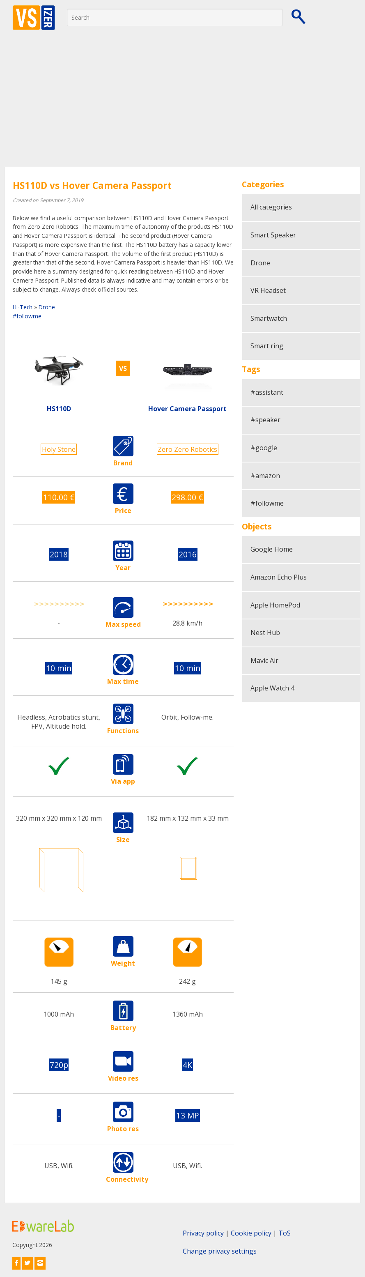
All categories (271, 207)
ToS (284, 1233)
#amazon (265, 475)
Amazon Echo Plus (278, 577)
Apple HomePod (275, 605)
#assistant (266, 392)
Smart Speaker (273, 234)
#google (263, 447)
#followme (27, 316)
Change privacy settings (220, 1251)
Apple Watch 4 (272, 688)
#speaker (265, 419)
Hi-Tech (22, 307)
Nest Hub (265, 632)
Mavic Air (264, 660)
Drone (47, 307)
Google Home (271, 549)
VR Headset (268, 290)
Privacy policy (203, 1233)
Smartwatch (268, 318)
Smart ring (266, 345)
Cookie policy (251, 1233)
